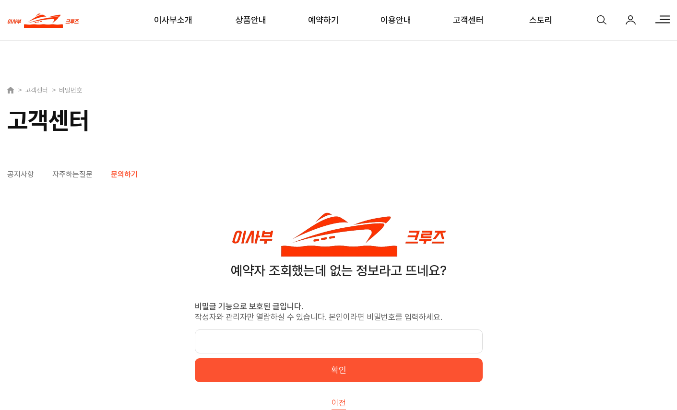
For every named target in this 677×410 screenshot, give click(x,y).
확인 (338, 370)
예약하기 (323, 20)
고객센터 (468, 20)
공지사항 (20, 174)
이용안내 (395, 20)
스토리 (540, 20)
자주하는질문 (72, 174)
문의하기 (124, 174)
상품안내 (251, 20)
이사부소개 (173, 20)
